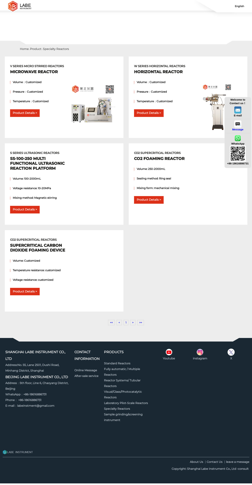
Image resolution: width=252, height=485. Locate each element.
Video (191, 6)
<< (111, 324)
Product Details (24, 114)
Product (87, 6)
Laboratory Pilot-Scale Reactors (126, 404)
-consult (243, 470)
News (139, 6)
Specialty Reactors (56, 50)
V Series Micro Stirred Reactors (39, 71)
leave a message (237, 463)
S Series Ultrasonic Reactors (39, 162)
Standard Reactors (117, 365)
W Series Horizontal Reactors (163, 71)
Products (114, 353)
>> (140, 324)
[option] (126, 24)
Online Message (85, 372)
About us (165, 6)
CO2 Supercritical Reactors (163, 158)
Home (60, 6)
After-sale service (86, 377)
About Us (196, 463)
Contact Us (113, 6)
